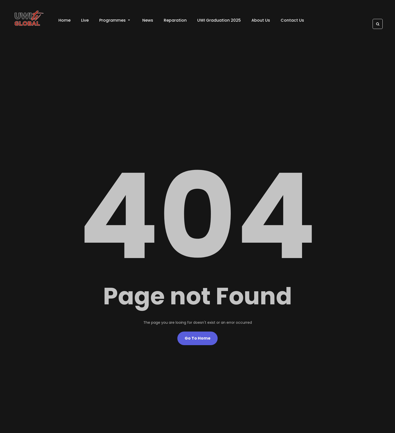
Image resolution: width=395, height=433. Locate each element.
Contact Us (292, 20)
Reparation (175, 20)
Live (85, 20)
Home (64, 20)
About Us (260, 20)
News (147, 20)
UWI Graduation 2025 (219, 20)
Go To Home (197, 338)
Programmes (114, 20)
